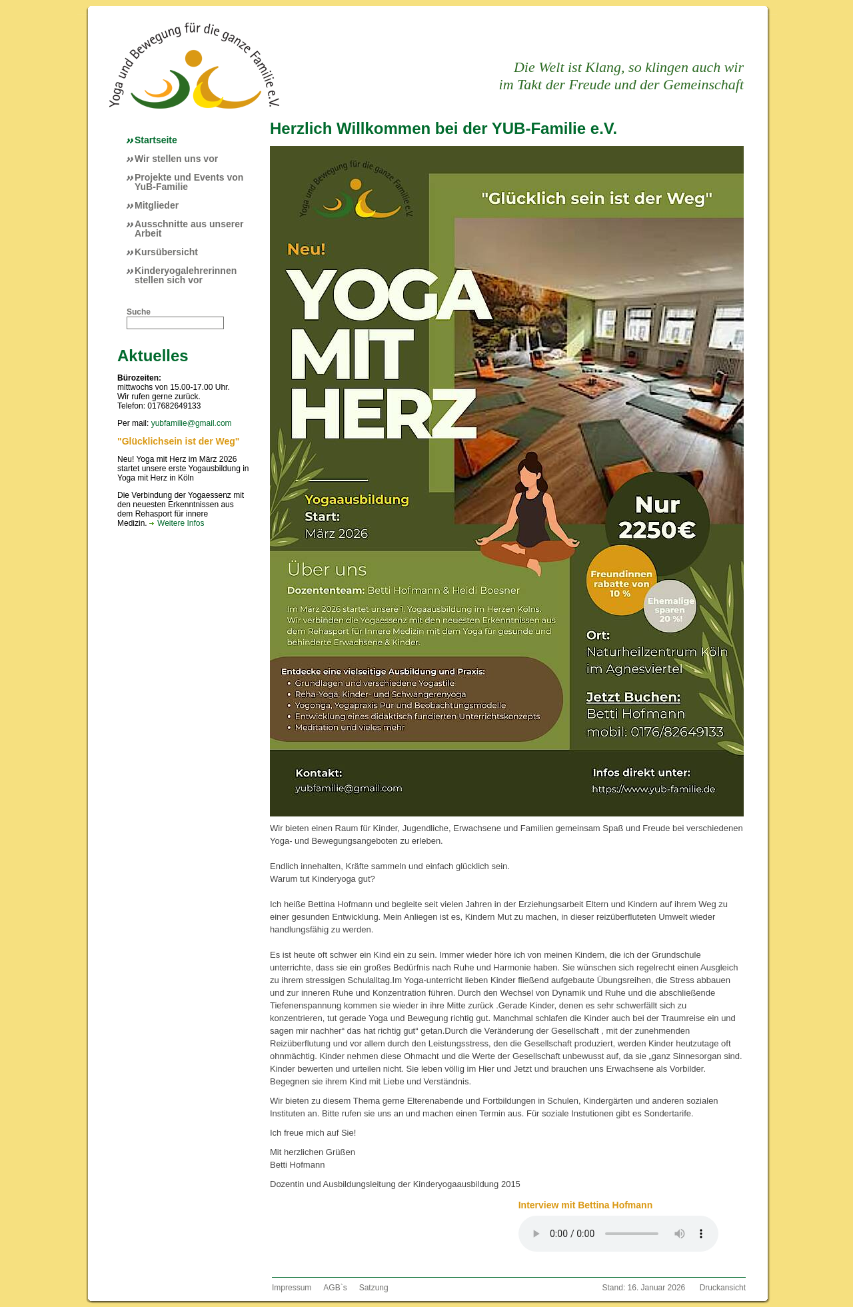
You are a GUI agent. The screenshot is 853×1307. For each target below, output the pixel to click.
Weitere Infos (180, 523)
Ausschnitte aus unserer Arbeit (189, 229)
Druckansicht (723, 1287)
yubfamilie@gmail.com (191, 423)
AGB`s (335, 1287)
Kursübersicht (166, 252)
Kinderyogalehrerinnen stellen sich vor (186, 275)
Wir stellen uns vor (176, 158)
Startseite (156, 140)
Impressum (291, 1287)
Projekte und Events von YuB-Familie (189, 182)
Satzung (374, 1287)
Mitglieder (157, 205)
